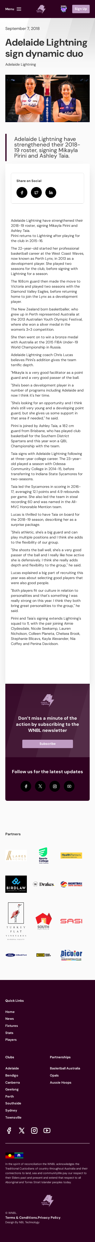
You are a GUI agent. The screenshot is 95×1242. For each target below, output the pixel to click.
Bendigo (11, 1075)
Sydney (11, 1110)
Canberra (12, 1082)
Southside (13, 1103)
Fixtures (11, 1026)
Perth (9, 1096)
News (9, 1018)
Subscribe (48, 744)
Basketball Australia (65, 1068)
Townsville (13, 1117)
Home (10, 1012)
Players (11, 1039)
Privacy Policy (49, 1217)
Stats (9, 1033)
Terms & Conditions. (21, 1217)
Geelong (12, 1089)
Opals (54, 1075)
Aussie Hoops (60, 1082)
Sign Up (81, 9)
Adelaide (12, 1068)
